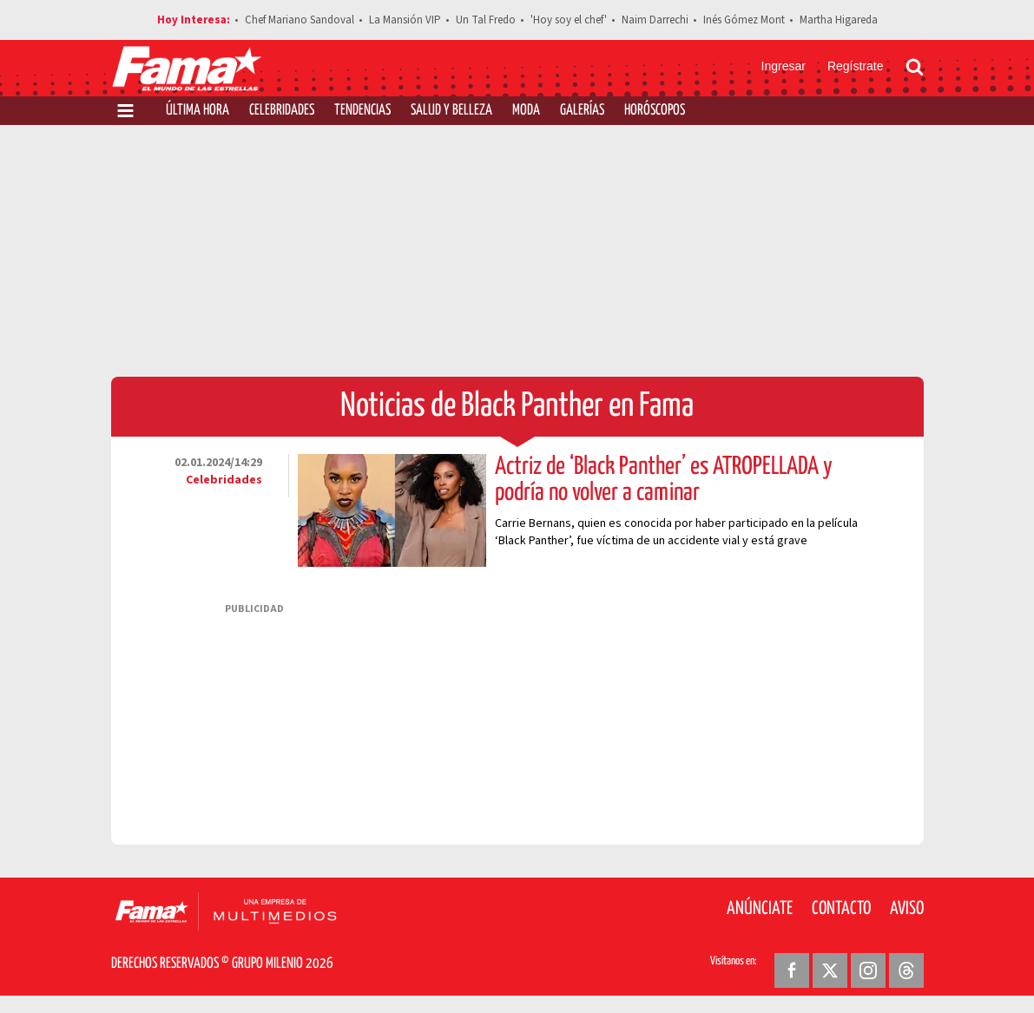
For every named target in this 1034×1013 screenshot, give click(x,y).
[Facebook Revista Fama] (791, 970)
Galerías (582, 110)
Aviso (907, 909)
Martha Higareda (839, 20)
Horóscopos (654, 110)
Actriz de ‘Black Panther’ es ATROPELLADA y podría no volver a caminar (664, 480)
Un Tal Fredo (486, 20)
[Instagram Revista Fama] (868, 970)
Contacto (841, 909)
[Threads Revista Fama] (906, 970)
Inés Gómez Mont (744, 20)
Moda (526, 110)
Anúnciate (760, 909)
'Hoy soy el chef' (568, 20)
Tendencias (362, 110)
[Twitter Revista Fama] (830, 970)
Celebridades (281, 110)
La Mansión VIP (405, 20)
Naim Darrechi (655, 20)
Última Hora (197, 110)
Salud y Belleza (451, 110)
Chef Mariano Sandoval (299, 20)
